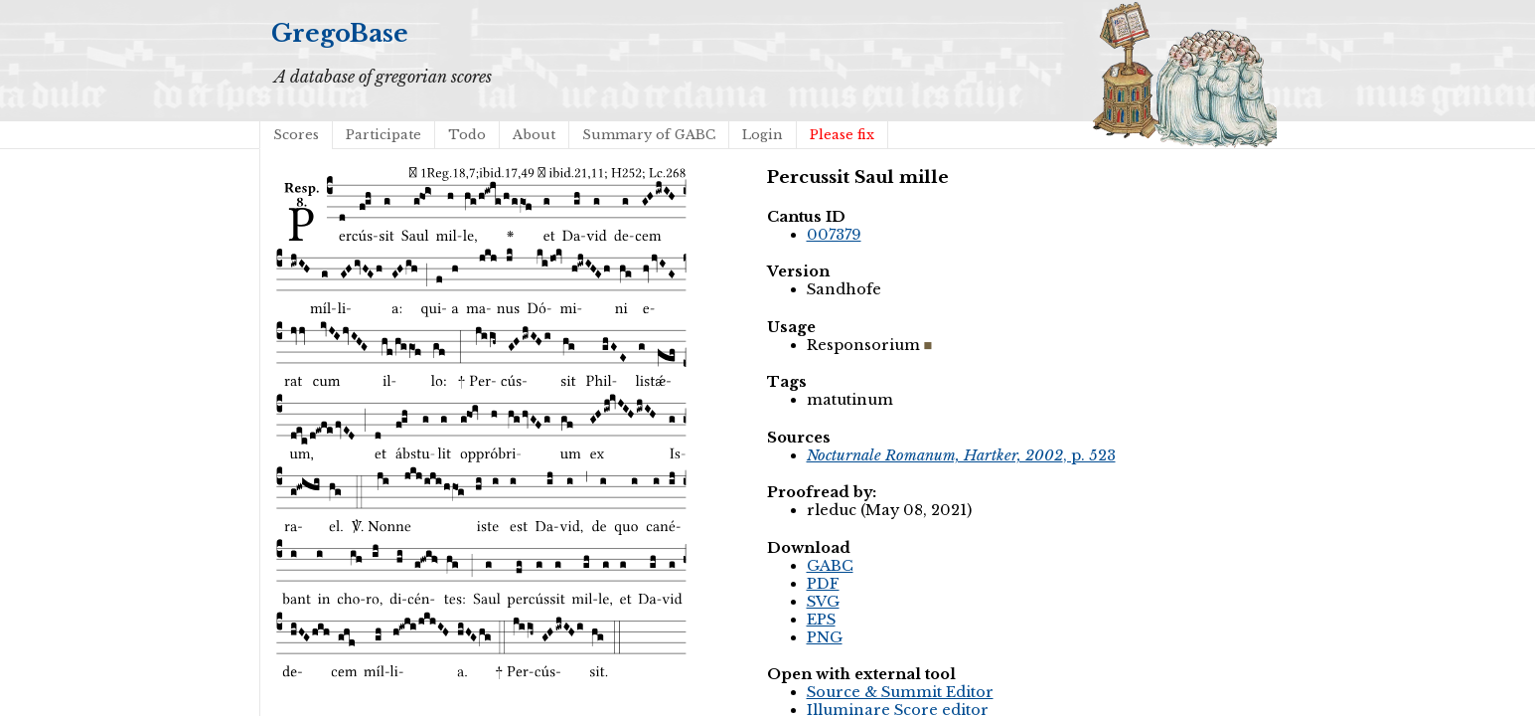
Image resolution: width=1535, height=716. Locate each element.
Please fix (842, 134)
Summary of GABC (648, 134)
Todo (467, 134)
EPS (821, 619)
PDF (823, 584)
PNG (825, 637)
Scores (296, 134)
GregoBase (339, 33)
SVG (823, 602)
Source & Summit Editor (900, 692)
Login (762, 134)
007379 (834, 235)
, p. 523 (961, 455)
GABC (830, 566)
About (534, 134)
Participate (383, 134)
